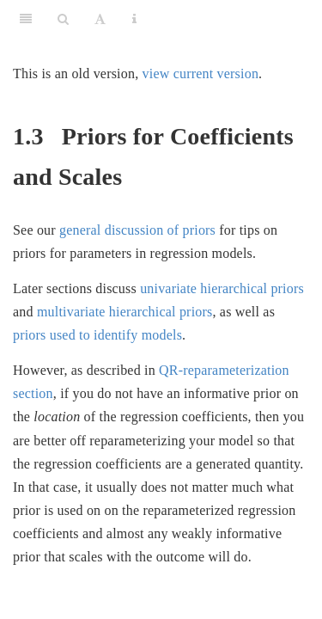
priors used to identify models (97, 335)
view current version (201, 73)
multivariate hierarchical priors (125, 311)
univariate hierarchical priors (222, 288)
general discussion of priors (137, 230)
